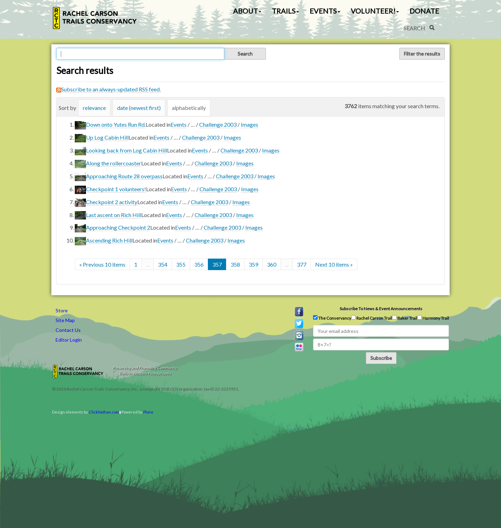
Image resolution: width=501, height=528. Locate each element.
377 (301, 264)
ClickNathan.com (104, 412)
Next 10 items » (334, 264)
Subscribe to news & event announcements (381, 308)
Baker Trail (404, 318)
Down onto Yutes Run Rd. (116, 124)
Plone (148, 412)
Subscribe (381, 358)
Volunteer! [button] (375, 11)
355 (181, 264)
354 (162, 264)
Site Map (65, 320)
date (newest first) (139, 107)
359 (253, 264)
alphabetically (189, 107)
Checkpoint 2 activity (111, 202)
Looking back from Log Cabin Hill (126, 150)
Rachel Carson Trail (371, 318)
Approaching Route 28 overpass (124, 176)
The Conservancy (332, 318)
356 (199, 264)
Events (178, 124)
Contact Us (68, 330)
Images (249, 124)
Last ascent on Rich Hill (113, 214)
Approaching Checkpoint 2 (118, 227)
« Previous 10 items (102, 264)
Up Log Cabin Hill (107, 137)
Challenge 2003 (218, 124)
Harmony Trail (433, 318)
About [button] (247, 11)
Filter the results (422, 54)
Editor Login (69, 340)
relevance (94, 107)
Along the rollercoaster (113, 163)
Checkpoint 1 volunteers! (116, 189)
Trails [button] (285, 11)
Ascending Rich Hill (109, 240)
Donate (424, 11)
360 (271, 264)
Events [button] (325, 11)
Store (62, 310)
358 (235, 264)
